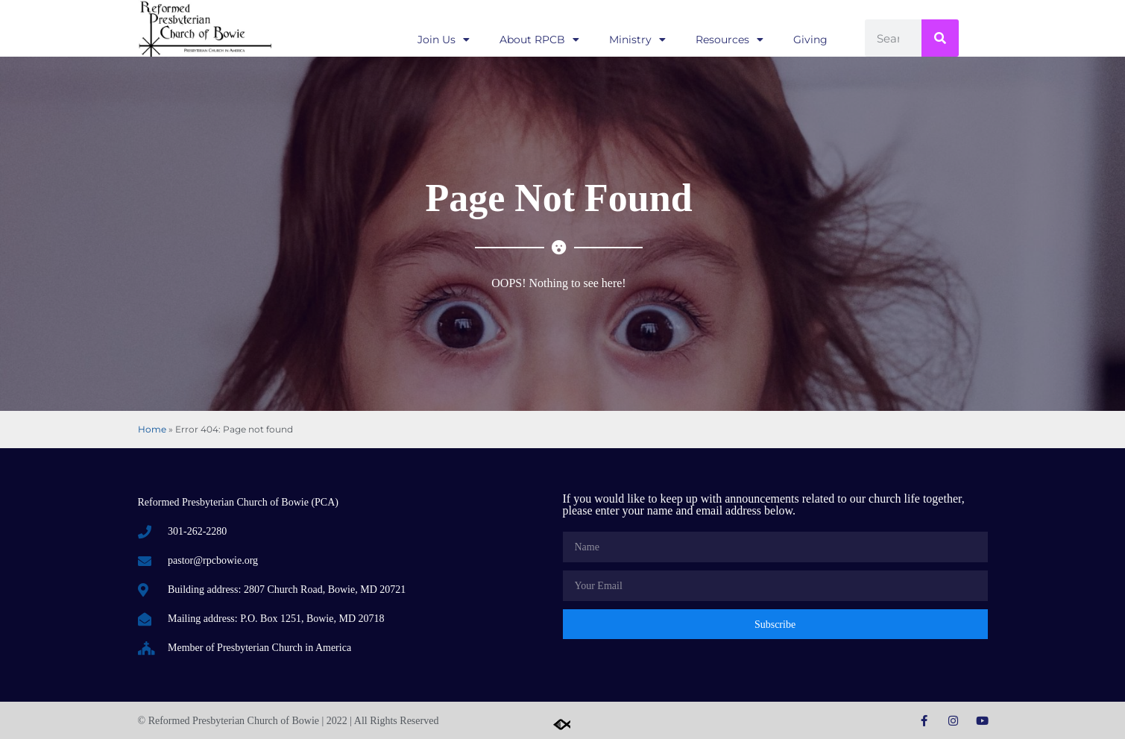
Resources (729, 39)
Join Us (443, 39)
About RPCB (539, 39)
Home (152, 429)
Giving (810, 39)
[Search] (940, 38)
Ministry (637, 39)
